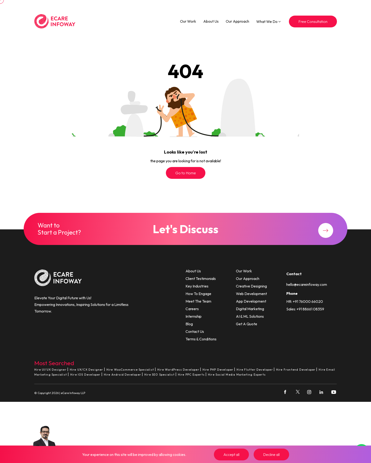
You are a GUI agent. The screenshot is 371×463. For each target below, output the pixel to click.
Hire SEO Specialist (159, 374)
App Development (251, 301)
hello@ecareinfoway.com (306, 284)
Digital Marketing (250, 308)
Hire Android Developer (122, 374)
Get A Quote (246, 324)
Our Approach (237, 21)
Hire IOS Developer (85, 374)
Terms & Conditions (201, 339)
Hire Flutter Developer (255, 369)
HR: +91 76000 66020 (304, 301)
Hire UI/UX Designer (50, 369)
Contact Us (195, 331)
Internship (194, 316)
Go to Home (185, 173)
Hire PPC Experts (191, 374)
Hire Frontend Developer (296, 369)
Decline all (271, 454)
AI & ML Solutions (250, 316)
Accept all (231, 454)
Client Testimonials (201, 278)
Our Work (188, 21)
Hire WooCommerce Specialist (130, 369)
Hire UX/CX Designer (86, 369)
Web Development (251, 293)
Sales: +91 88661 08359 (305, 309)
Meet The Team (198, 301)
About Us (211, 21)
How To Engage (198, 293)
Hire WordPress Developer (178, 369)
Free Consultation (312, 21)
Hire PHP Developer (218, 369)
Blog (189, 324)
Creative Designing (251, 286)
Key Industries (197, 286)
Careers (192, 308)
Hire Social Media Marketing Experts (237, 374)
